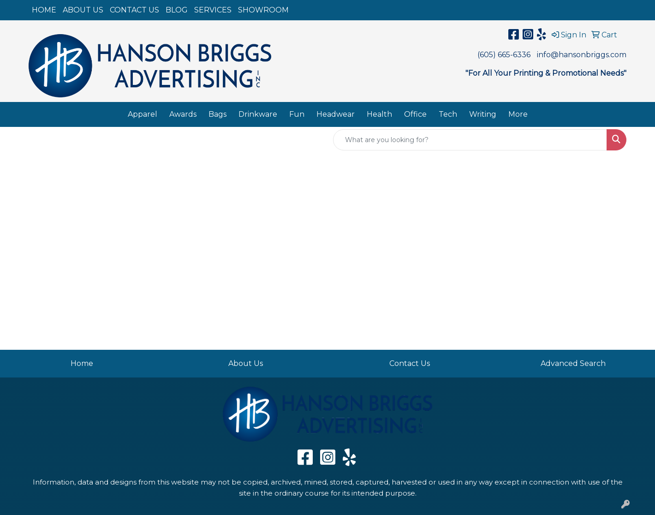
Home (82, 363)
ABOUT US (83, 10)
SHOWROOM (263, 10)
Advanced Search (573, 363)
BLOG (177, 10)
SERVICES (213, 10)
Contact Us (409, 363)
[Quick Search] (470, 139)
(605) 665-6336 (503, 54)
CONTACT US (134, 10)
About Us (245, 363)
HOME (44, 10)
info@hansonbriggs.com (581, 54)
